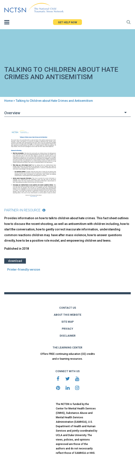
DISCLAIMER (68, 335)
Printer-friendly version (23, 269)
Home (8, 100)
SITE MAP (67, 321)
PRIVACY (67, 328)
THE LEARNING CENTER (67, 347)
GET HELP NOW (67, 22)
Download (15, 261)
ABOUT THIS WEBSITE (67, 314)
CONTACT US (67, 307)
